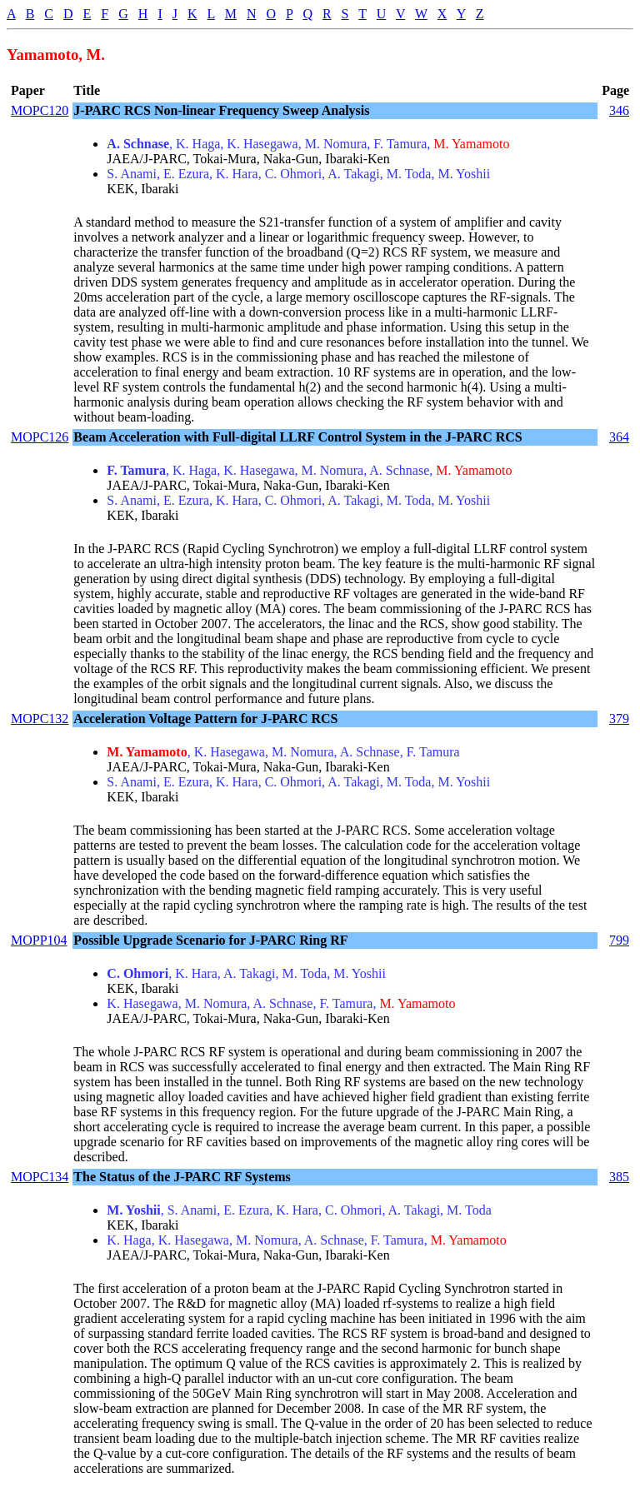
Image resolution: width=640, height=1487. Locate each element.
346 (619, 110)
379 (619, 718)
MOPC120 (39, 110)
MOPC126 (39, 437)
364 (619, 437)
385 (619, 1177)
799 (619, 940)
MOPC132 (39, 718)
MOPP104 (39, 940)
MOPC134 (39, 1177)
